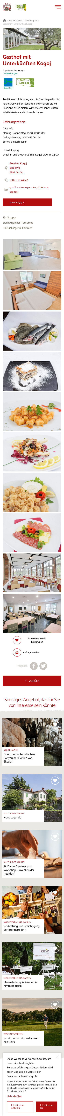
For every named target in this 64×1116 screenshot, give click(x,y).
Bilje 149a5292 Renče (18, 168)
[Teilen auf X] (43, 666)
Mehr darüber (14, 1096)
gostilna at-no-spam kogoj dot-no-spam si (29, 189)
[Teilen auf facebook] (34, 666)
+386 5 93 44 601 (19, 180)
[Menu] (57, 6)
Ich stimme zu (46, 1106)
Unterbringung (30, 21)
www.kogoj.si (17, 202)
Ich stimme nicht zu (17, 1106)
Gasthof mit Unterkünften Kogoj (17, 24)
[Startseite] (7, 7)
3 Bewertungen (10, 73)
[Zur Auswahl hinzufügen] (32, 640)
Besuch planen (15, 21)
